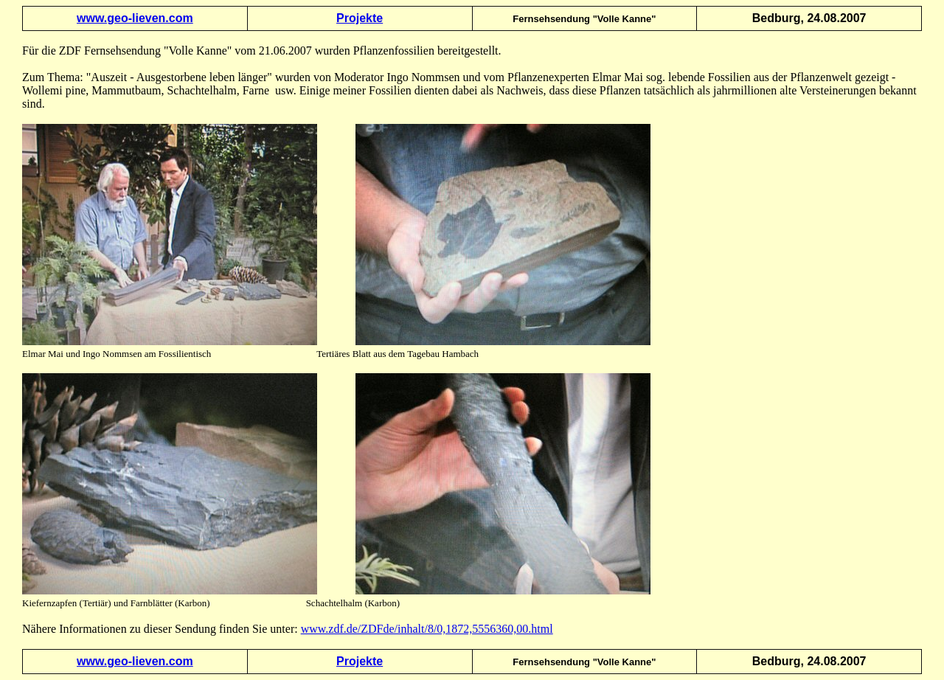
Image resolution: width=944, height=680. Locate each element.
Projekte (359, 18)
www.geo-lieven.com (135, 18)
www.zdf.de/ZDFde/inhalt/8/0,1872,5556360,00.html (427, 628)
